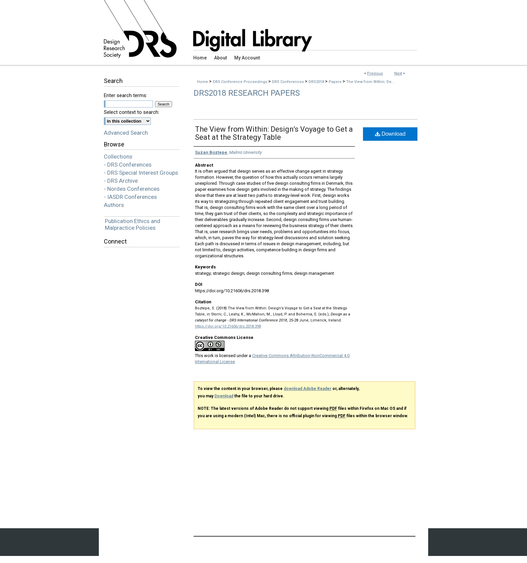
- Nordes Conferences (132, 188)
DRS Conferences (288, 82)
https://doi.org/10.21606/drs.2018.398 (228, 326)
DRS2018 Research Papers (247, 93)
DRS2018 (317, 82)
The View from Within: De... (370, 82)
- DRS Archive (121, 180)
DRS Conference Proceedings (240, 82)
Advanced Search (126, 132)
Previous (375, 73)
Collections (118, 156)
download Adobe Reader (307, 388)
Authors (114, 205)
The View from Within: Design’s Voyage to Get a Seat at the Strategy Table (274, 133)
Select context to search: (131, 112)
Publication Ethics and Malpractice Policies (132, 224)
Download (390, 134)
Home (202, 82)
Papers (335, 82)
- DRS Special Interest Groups (141, 172)
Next (398, 73)
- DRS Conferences (128, 164)
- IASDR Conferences (130, 196)
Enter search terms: (125, 95)
